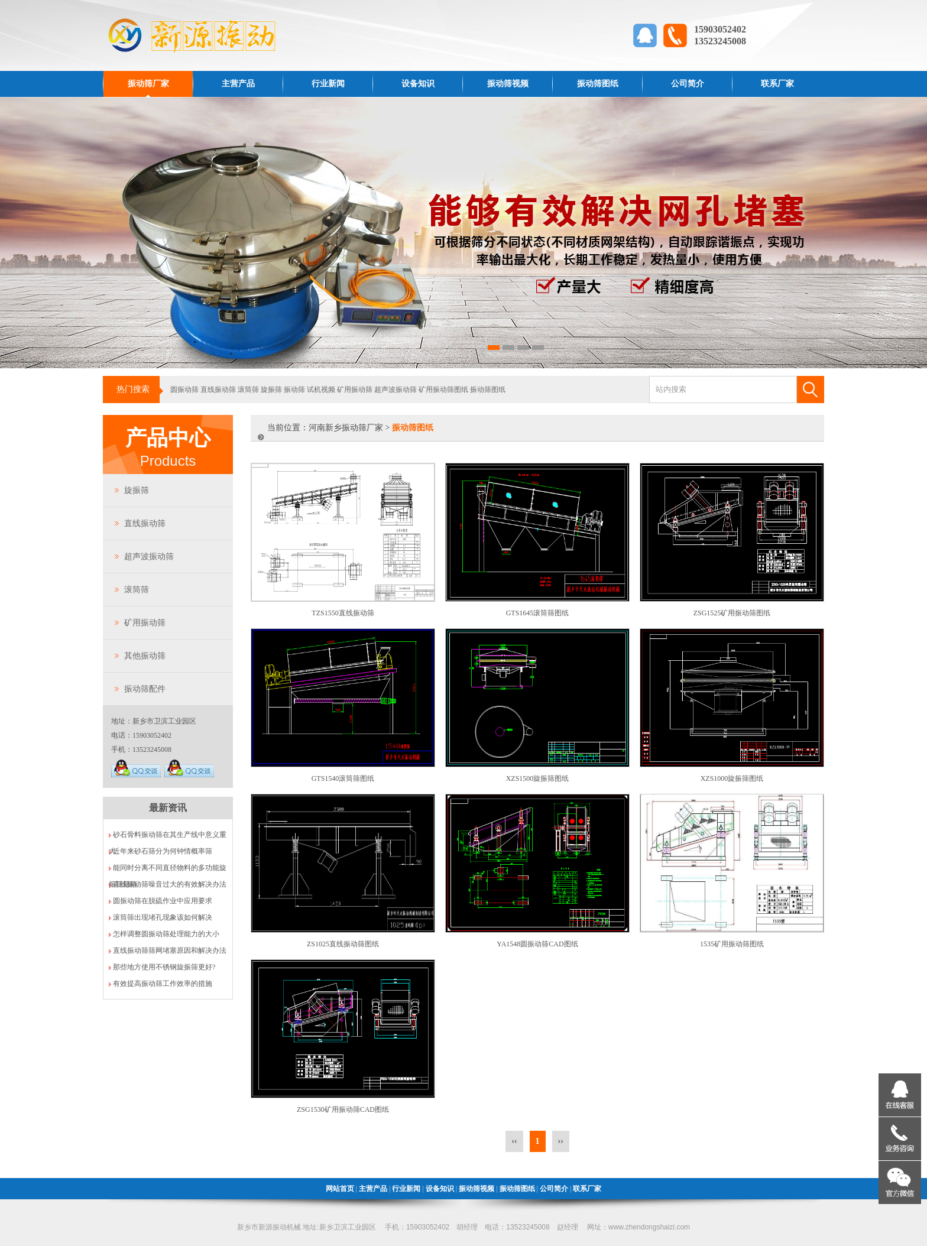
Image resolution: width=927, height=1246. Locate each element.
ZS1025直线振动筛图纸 (343, 944)
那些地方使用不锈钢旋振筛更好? (164, 967)
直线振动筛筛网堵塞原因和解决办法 (169, 950)
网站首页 (340, 1189)
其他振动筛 (145, 655)
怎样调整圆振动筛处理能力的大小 (166, 934)
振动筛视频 (508, 83)
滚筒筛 (248, 389)
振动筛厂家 (148, 83)
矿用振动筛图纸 (443, 389)
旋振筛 (271, 389)
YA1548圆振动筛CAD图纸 (537, 944)
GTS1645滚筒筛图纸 (537, 613)
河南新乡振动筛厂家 (346, 427)
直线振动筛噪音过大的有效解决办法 (169, 884)
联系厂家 (777, 83)
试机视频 (321, 389)
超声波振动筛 (395, 389)
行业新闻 (328, 83)
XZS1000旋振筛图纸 (732, 778)
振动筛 (294, 389)
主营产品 (238, 83)
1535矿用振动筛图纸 (732, 944)
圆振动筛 (184, 389)
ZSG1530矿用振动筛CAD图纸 (343, 1109)
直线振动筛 (218, 389)
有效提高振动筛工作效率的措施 (162, 983)
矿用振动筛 (354, 389)
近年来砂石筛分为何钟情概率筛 (162, 851)
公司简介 (687, 83)
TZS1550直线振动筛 (343, 613)
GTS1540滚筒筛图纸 (343, 778)
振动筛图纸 (597, 83)
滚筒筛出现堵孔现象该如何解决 (162, 917)
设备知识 (418, 83)
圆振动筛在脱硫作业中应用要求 (162, 901)
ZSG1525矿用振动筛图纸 (732, 613)
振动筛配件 (145, 688)
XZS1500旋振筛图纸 (537, 778)
